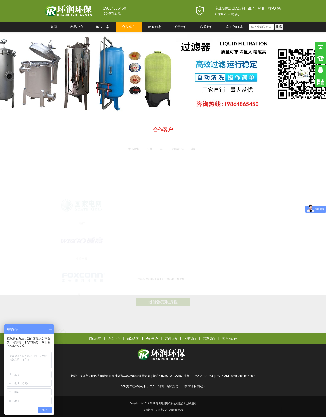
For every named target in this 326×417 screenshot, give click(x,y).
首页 (54, 27)
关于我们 (180, 27)
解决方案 (102, 27)
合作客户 (128, 27)
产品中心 (76, 27)
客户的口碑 (234, 27)
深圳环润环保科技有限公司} (68, 10)
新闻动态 (154, 27)
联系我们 (206, 27)
